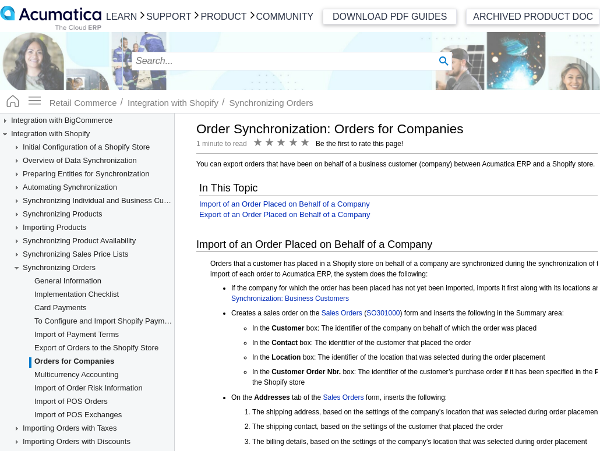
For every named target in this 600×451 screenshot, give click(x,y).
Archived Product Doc (533, 17)
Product (223, 17)
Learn (121, 17)
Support (168, 17)
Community (285, 17)
